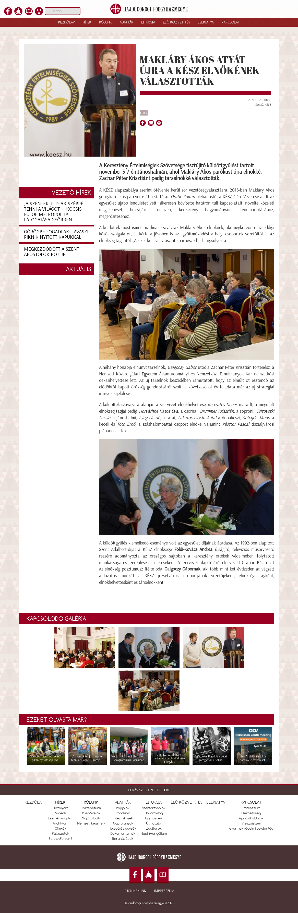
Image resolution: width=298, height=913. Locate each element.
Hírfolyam (60, 808)
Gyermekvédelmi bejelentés (251, 828)
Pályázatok (60, 833)
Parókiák (123, 813)
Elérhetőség (251, 813)
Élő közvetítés (176, 22)
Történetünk (91, 808)
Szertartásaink (153, 808)
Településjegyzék (122, 828)
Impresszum (164, 891)
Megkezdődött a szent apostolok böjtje (51, 251)
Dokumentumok (123, 833)
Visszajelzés (251, 823)
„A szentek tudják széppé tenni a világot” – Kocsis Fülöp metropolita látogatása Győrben (53, 211)
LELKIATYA (216, 802)
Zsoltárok (154, 828)
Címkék (60, 828)
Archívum (60, 823)
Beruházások (122, 838)
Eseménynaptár (60, 818)
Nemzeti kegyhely (91, 823)
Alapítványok (123, 823)
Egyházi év (153, 818)
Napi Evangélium (154, 833)
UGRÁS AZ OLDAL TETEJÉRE (149, 790)
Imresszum (251, 808)
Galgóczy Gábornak (182, 569)
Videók (60, 813)
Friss (143, 113)
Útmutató (153, 823)
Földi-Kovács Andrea (193, 549)
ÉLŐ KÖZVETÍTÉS (186, 802)
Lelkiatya (206, 22)
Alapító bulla (91, 818)
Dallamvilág (154, 813)
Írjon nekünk (135, 891)
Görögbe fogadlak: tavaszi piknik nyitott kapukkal (56, 234)
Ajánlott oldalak (251, 818)
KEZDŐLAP (34, 802)
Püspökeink (91, 813)
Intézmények (123, 818)
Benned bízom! (60, 838)
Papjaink (122, 808)
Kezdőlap (66, 22)
